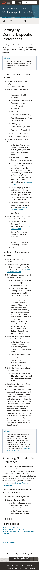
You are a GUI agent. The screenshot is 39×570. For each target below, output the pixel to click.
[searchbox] (29, 3)
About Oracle (19, 561)
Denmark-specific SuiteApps (13, 494)
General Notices (8, 507)
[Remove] (20, 3)
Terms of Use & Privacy (27, 564)
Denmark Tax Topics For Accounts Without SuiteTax (18, 497)
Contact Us (28, 561)
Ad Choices (20, 567)
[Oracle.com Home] (4, 3)
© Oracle (10, 561)
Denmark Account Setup (11, 492)
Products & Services (12, 564)
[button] (8, 2)
